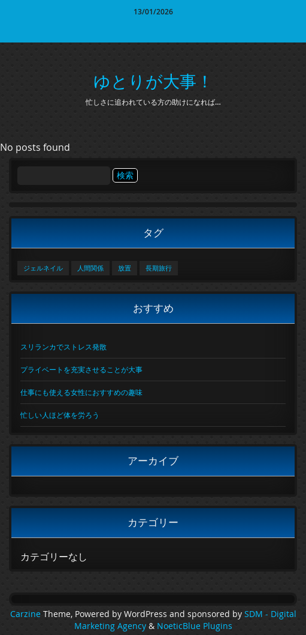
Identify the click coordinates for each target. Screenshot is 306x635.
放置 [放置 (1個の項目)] (124, 268)
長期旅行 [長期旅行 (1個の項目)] (159, 268)
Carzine (26, 614)
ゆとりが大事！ (153, 81)
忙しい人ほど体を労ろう (59, 415)
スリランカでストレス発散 (63, 346)
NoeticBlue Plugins (194, 626)
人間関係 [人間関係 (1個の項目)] (90, 268)
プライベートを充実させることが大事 (81, 369)
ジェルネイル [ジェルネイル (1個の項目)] (43, 268)
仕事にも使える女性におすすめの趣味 (81, 392)
